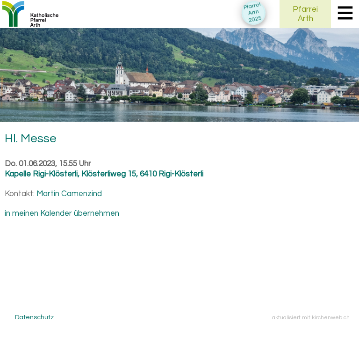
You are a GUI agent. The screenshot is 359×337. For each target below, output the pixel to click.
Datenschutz (34, 317)
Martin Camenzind (69, 194)
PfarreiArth (305, 14)
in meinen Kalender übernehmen (62, 213)
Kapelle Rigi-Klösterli (104, 174)
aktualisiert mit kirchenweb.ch (311, 317)
